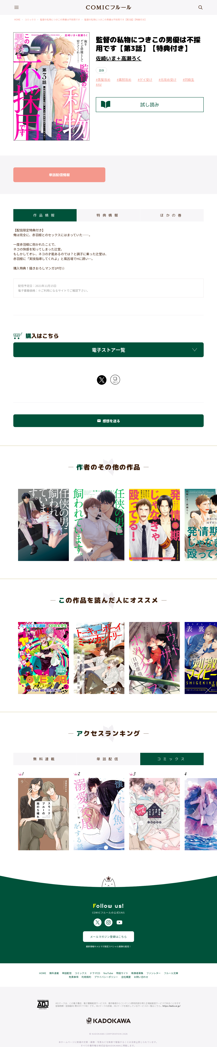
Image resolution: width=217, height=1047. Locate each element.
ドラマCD (95, 961)
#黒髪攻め (103, 79)
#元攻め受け (167, 79)
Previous (23, 523)
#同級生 (188, 79)
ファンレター (153, 961)
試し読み (130, 104)
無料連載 (54, 961)
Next (193, 523)
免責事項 (73, 965)
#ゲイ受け (145, 79)
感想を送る (108, 420)
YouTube (108, 961)
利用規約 (86, 965)
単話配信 (67, 961)
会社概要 (126, 965)
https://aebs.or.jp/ (172, 994)
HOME (17, 19)
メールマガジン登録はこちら (108, 925)
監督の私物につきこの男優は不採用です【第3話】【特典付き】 (115, 19)
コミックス (30, 19)
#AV (99, 84)
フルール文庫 (171, 961)
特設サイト (122, 961)
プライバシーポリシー (106, 965)
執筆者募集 (137, 961)
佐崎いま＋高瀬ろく (118, 58)
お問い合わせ (141, 965)
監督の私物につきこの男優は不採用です (60, 19)
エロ (101, 70)
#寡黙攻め (124, 79)
